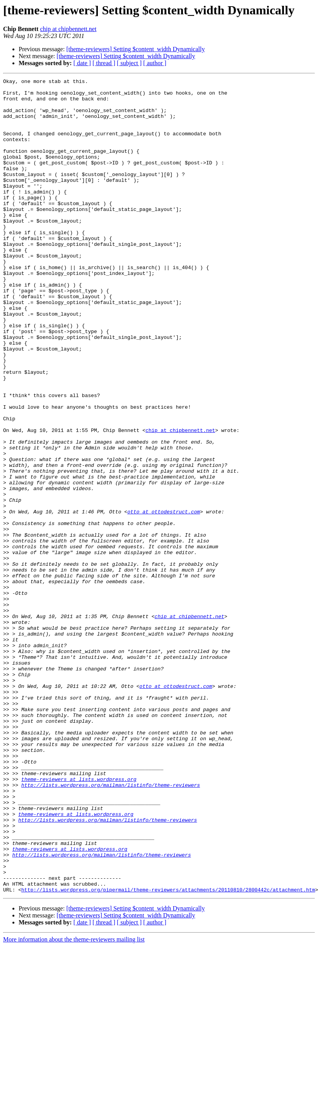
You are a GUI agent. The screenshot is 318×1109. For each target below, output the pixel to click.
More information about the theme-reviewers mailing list (73, 1102)
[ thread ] (103, 63)
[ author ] (155, 63)
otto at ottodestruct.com (163, 598)
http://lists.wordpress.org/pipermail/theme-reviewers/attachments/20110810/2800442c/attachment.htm (168, 1052)
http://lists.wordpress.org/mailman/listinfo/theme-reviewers (110, 926)
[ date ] (82, 63)
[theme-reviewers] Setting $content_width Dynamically (135, 49)
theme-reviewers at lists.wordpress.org (78, 919)
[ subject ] (129, 63)
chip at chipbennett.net (68, 29)
